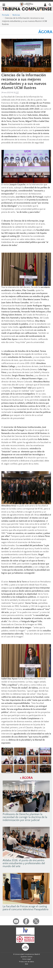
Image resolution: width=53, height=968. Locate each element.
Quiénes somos (26, 957)
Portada (5, 15)
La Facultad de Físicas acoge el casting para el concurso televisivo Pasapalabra (25, 908)
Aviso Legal (26, 959)
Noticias (16, 15)
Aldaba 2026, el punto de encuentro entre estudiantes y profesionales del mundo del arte (24, 863)
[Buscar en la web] (50, 4)
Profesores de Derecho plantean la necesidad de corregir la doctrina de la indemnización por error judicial (25, 817)
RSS (26, 964)
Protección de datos (26, 962)
